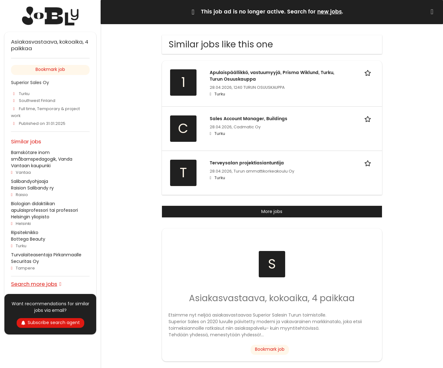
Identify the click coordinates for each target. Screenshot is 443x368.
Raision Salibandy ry (32, 188)
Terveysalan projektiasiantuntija (247, 163)
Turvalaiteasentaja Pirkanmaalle (46, 255)
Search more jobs (34, 283)
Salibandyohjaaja (29, 181)
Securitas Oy (25, 261)
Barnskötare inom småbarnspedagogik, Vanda (41, 155)
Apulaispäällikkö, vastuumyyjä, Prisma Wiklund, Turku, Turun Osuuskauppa (272, 76)
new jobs (329, 12)
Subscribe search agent (50, 322)
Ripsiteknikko (24, 232)
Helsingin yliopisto (30, 217)
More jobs (271, 211)
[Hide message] (433, 11)
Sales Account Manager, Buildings (248, 118)
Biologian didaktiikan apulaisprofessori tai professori (44, 206)
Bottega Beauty (28, 239)
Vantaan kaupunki (31, 166)
